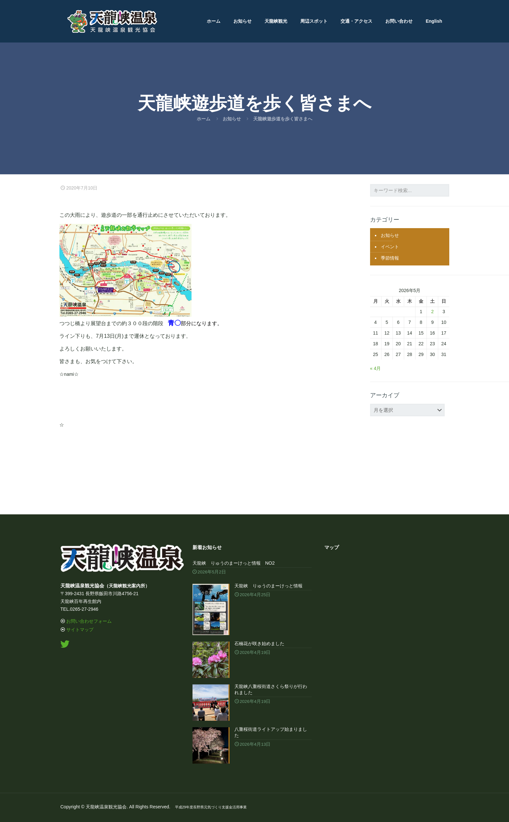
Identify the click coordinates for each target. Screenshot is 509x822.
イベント (390, 246)
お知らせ (232, 118)
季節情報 (390, 258)
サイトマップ (79, 629)
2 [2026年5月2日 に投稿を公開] (432, 311)
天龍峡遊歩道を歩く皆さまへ (282, 118)
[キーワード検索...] (409, 190)
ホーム (203, 118)
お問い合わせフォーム (89, 621)
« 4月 (375, 368)
